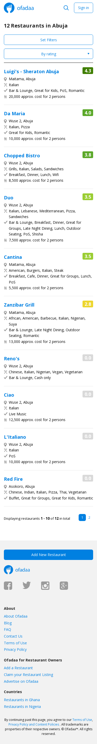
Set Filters (48, 39)
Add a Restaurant (18, 667)
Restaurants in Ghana (22, 699)
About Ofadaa (15, 616)
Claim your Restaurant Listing (28, 674)
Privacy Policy (15, 649)
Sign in (83, 7)
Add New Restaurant (48, 554)
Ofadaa (19, 8)
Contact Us (13, 636)
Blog (8, 622)
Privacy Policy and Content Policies (34, 724)
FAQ (7, 629)
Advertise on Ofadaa (21, 681)
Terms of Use (15, 642)
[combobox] (48, 54)
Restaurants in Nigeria (22, 706)
